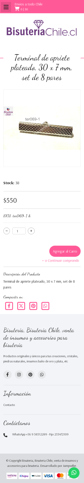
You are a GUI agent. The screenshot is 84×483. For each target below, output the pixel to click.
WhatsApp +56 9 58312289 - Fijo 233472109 (40, 434)
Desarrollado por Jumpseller (58, 466)
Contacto (9, 405)
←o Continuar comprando (60, 260)
